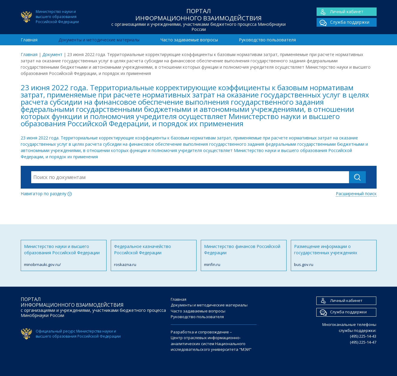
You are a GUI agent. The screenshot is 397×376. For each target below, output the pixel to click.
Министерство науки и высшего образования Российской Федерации (63, 255)
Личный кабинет (340, 12)
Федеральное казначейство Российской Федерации (153, 255)
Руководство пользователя (267, 40)
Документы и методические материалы (99, 40)
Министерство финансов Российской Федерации (243, 255)
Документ (52, 54)
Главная (29, 40)
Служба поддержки (343, 22)
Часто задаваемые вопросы (189, 40)
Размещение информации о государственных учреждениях (333, 255)
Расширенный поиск (356, 193)
